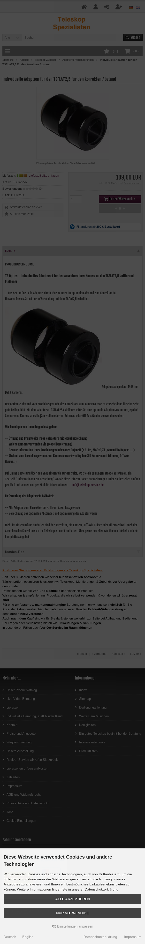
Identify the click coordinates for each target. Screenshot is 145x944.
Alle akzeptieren (72, 899)
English (27, 937)
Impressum (132, 937)
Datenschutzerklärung (100, 937)
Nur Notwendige (72, 913)
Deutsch (10, 937)
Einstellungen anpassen (72, 926)
